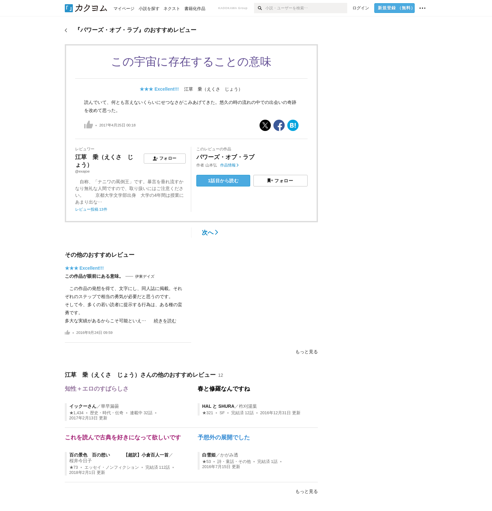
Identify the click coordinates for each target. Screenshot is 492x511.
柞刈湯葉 (248, 406)
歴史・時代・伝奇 (106, 413)
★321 (207, 413)
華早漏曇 (110, 406)
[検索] (259, 8)
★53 (206, 461)
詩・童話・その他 (234, 461)
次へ (210, 232)
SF (222, 413)
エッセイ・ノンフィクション (111, 467)
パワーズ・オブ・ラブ (225, 157)
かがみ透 (229, 454)
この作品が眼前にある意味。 (94, 276)
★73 (73, 467)
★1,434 (76, 413)
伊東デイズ (144, 276)
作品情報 (229, 165)
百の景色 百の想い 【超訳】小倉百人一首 (119, 454)
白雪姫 (209, 454)
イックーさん (82, 406)
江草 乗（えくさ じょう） (213, 89)
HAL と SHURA (218, 406)
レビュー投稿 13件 (91, 209)
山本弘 (211, 165)
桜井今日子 (80, 460)
